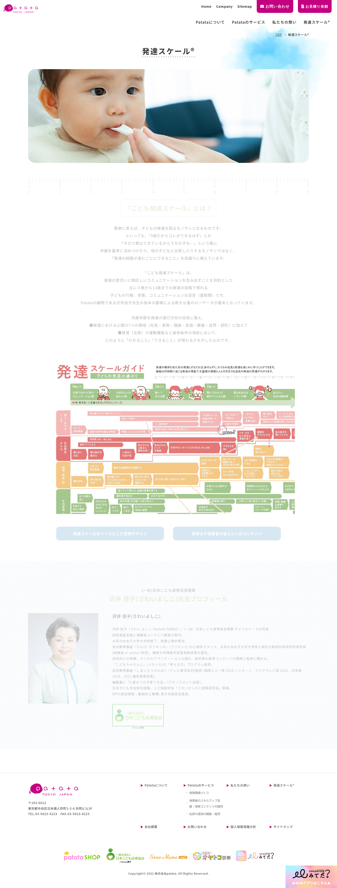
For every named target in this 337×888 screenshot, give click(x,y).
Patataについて (156, 785)
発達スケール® (283, 785)
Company (224, 6)
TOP (278, 34)
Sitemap (244, 6)
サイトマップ (283, 826)
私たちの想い (240, 785)
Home (206, 6)
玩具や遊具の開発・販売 (204, 814)
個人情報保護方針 (243, 826)
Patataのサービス (200, 785)
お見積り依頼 (314, 6)
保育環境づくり (199, 793)
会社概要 (151, 826)
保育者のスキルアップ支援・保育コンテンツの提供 (206, 803)
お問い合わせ (275, 6)
